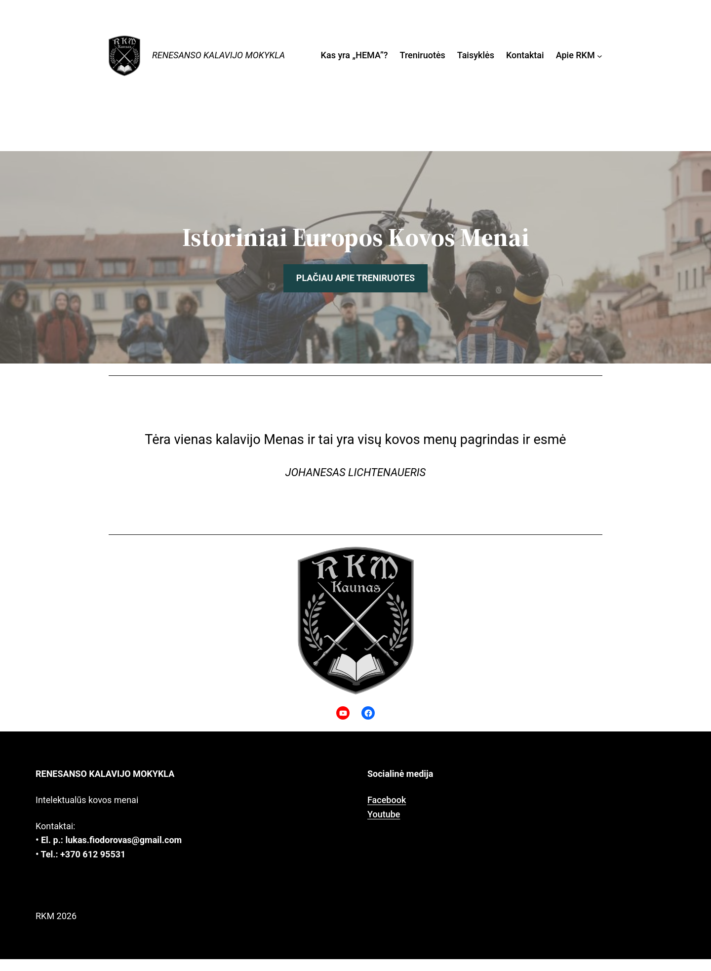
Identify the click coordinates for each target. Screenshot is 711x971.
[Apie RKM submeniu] (599, 55)
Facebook (386, 800)
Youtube (383, 814)
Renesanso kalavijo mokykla (218, 55)
